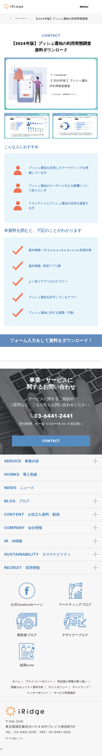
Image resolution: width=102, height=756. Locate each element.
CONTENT (32, 517)
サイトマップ (80, 690)
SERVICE (21, 464)
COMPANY (23, 531)
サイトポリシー (57, 690)
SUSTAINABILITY (37, 557)
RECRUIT (22, 571)
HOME (5, 20)
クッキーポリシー (38, 695)
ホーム (16, 684)
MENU (84, 6)
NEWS (19, 491)
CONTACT (63, 444)
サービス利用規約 (64, 695)
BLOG (16, 504)
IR (13, 544)
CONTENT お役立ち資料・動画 (29, 20)
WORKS (20, 477)
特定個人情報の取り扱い (72, 684)
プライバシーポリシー (38, 684)
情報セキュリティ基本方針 (27, 690)
